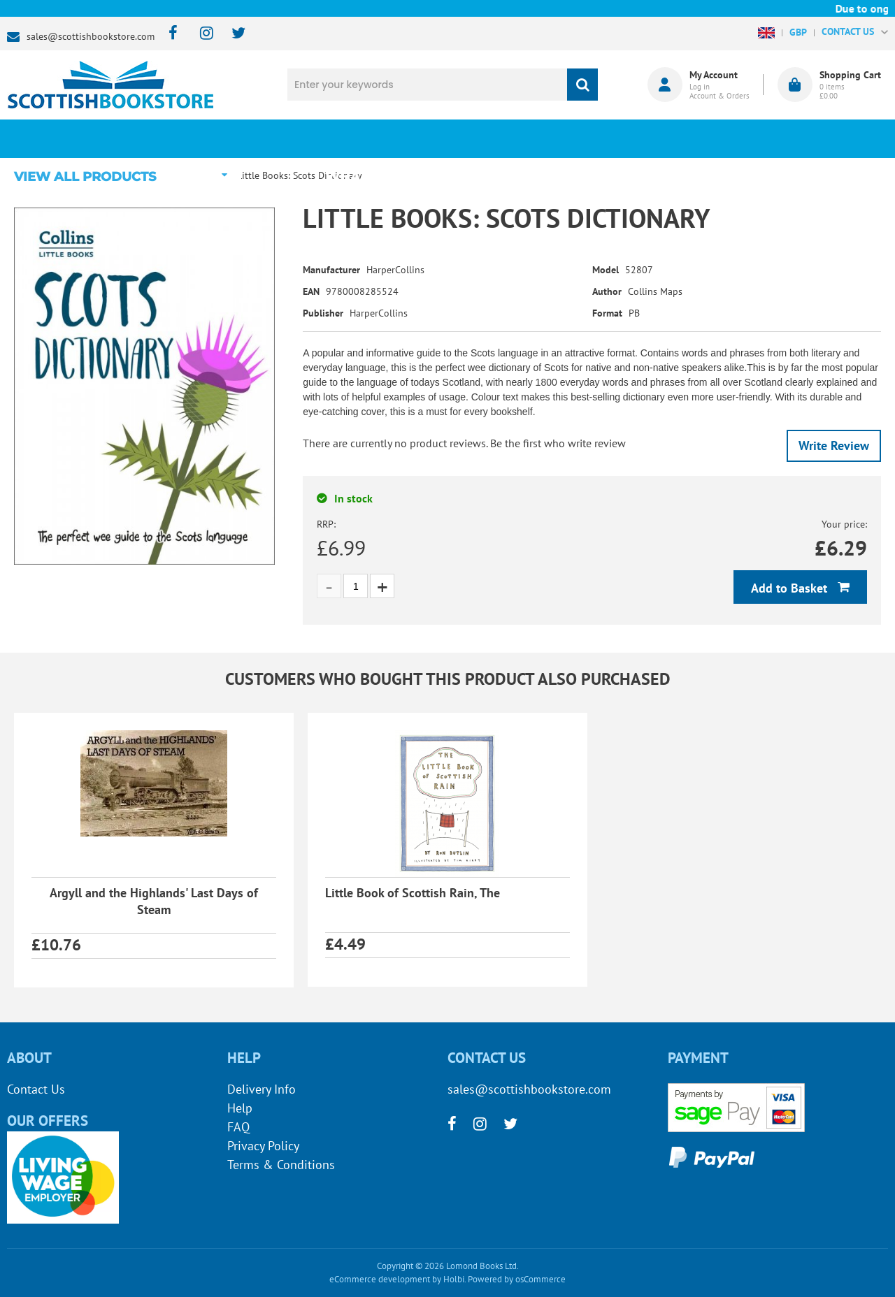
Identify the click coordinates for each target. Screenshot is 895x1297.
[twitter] (231, 34)
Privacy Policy (263, 1146)
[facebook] (169, 34)
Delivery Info (261, 1089)
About (668, 138)
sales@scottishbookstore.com (91, 36)
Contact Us (36, 1089)
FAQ (238, 1127)
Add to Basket (791, 588)
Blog (521, 138)
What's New (375, 138)
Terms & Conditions (281, 1165)
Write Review (834, 445)
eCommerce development (379, 1279)
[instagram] (200, 34)
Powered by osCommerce (517, 1279)
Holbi (453, 1279)
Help (239, 1108)
